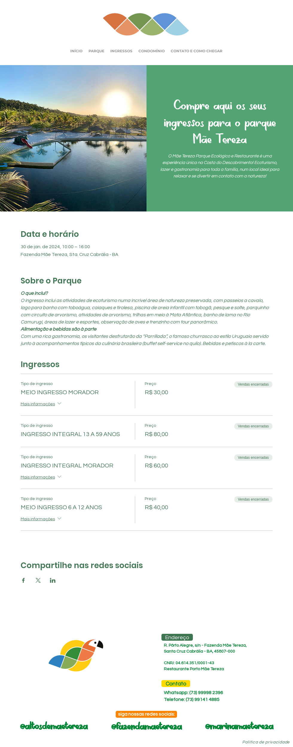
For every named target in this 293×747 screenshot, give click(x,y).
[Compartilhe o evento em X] (38, 580)
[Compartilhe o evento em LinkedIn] (53, 580)
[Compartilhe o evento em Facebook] (23, 580)
